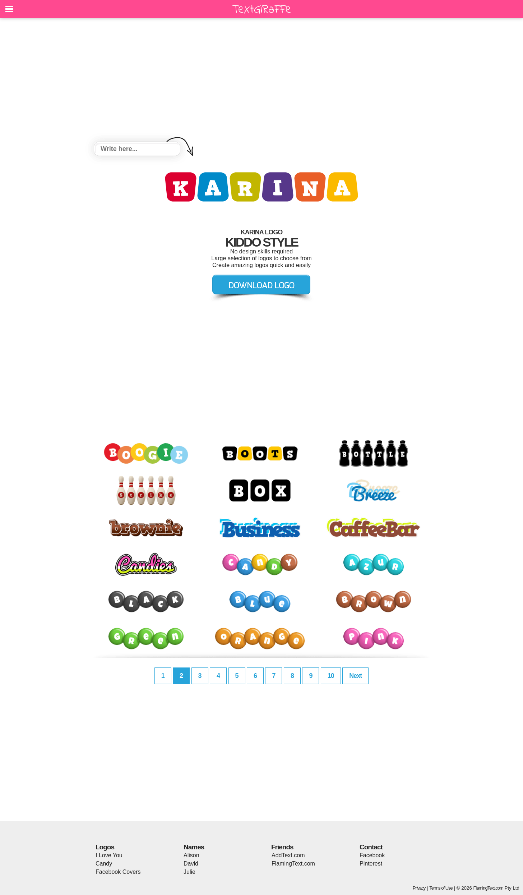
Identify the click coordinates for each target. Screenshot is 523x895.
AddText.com (288, 855)
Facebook (372, 855)
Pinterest (371, 863)
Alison (191, 855)
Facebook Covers (118, 872)
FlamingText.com (293, 863)
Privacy (419, 888)
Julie (189, 872)
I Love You (109, 855)
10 (331, 675)
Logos (105, 847)
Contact (371, 847)
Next (355, 675)
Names (194, 847)
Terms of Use (441, 888)
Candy (104, 863)
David (191, 863)
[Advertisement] (261, 81)
